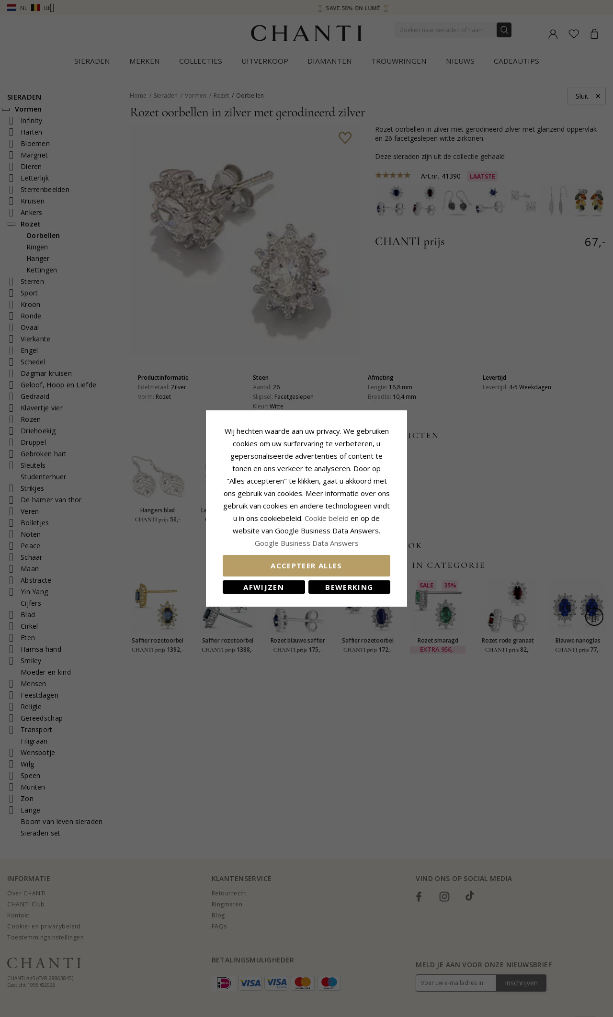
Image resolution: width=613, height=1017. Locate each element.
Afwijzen (263, 587)
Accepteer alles (306, 565)
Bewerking (349, 587)
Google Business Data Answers (307, 543)
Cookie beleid (328, 518)
